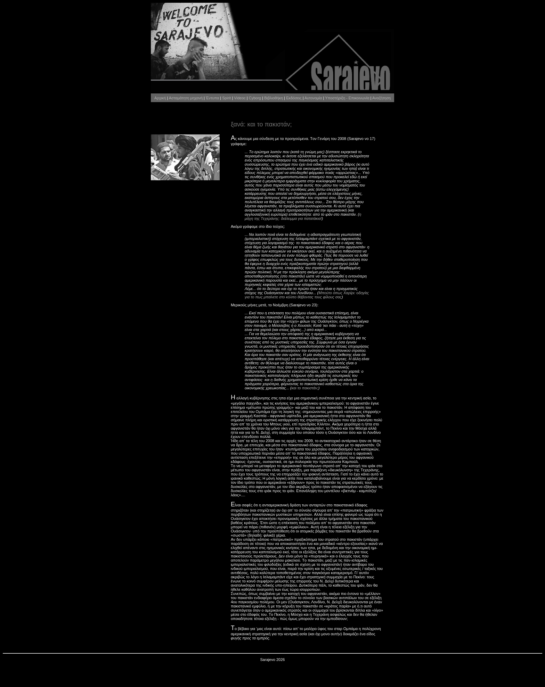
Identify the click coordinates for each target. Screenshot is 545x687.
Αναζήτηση (381, 98)
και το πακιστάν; (305, 388)
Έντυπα (212, 98)
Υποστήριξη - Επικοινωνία (347, 98)
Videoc (239, 98)
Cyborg (255, 98)
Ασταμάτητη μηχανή (186, 98)
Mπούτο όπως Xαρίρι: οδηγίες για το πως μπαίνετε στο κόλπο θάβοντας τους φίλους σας (307, 295)
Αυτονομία (313, 98)
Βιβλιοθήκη (273, 98)
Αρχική (160, 98)
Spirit (226, 98)
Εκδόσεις (293, 98)
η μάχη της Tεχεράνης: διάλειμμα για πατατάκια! (303, 216)
